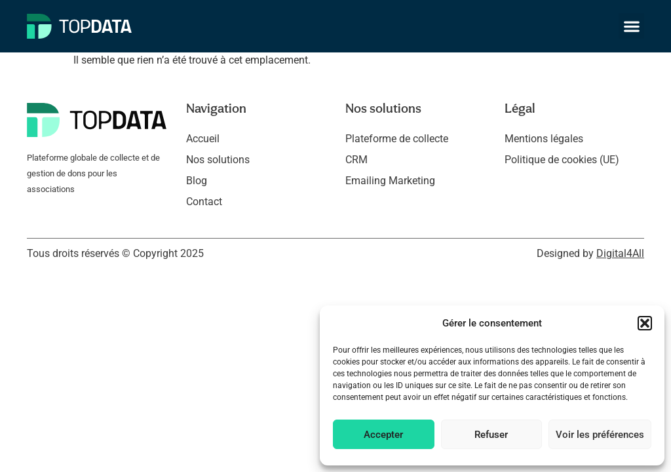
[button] (644, 323)
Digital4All (620, 253)
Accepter (383, 435)
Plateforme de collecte (396, 138)
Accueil (203, 138)
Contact (204, 201)
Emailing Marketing (390, 180)
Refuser (491, 435)
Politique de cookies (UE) (562, 159)
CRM (356, 159)
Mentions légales (544, 138)
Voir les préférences (600, 435)
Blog (196, 180)
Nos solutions (218, 159)
